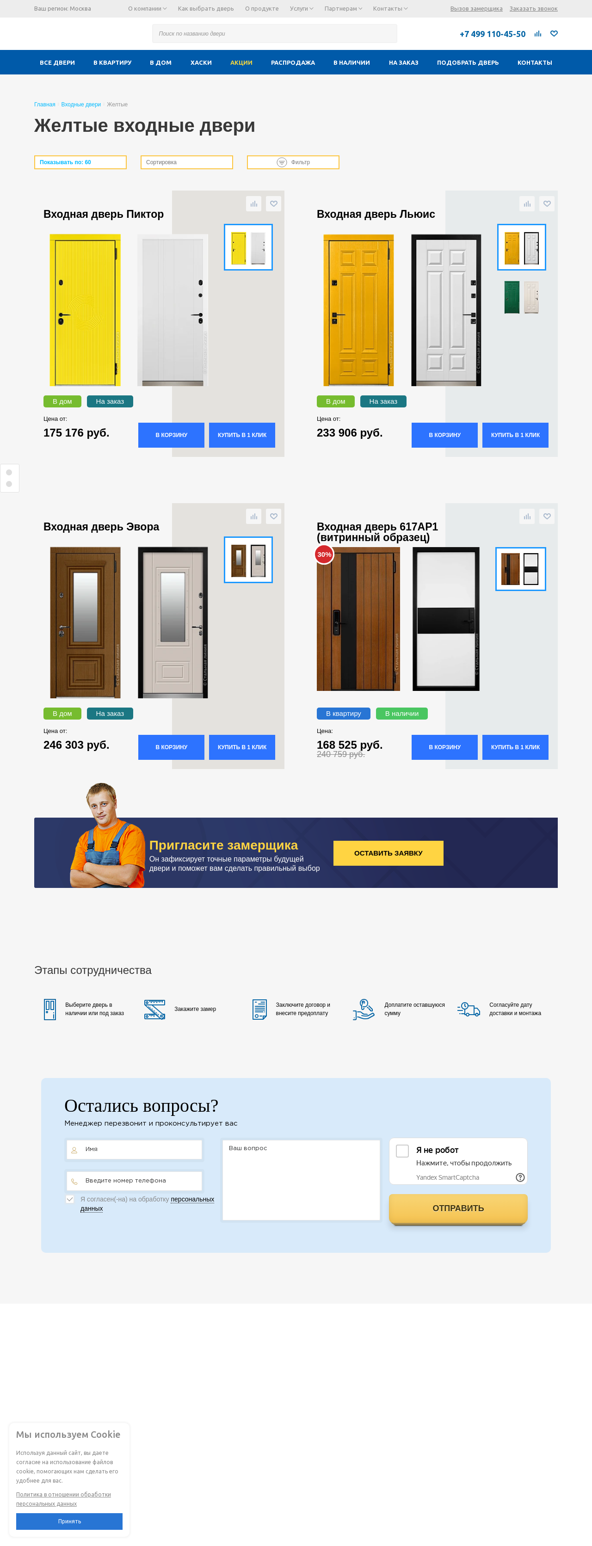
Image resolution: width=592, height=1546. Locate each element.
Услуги (302, 8)
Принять (69, 1521)
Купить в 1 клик (242, 435)
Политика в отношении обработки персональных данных (63, 1499)
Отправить (458, 1208)
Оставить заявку (388, 853)
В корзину (171, 435)
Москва (80, 8)
